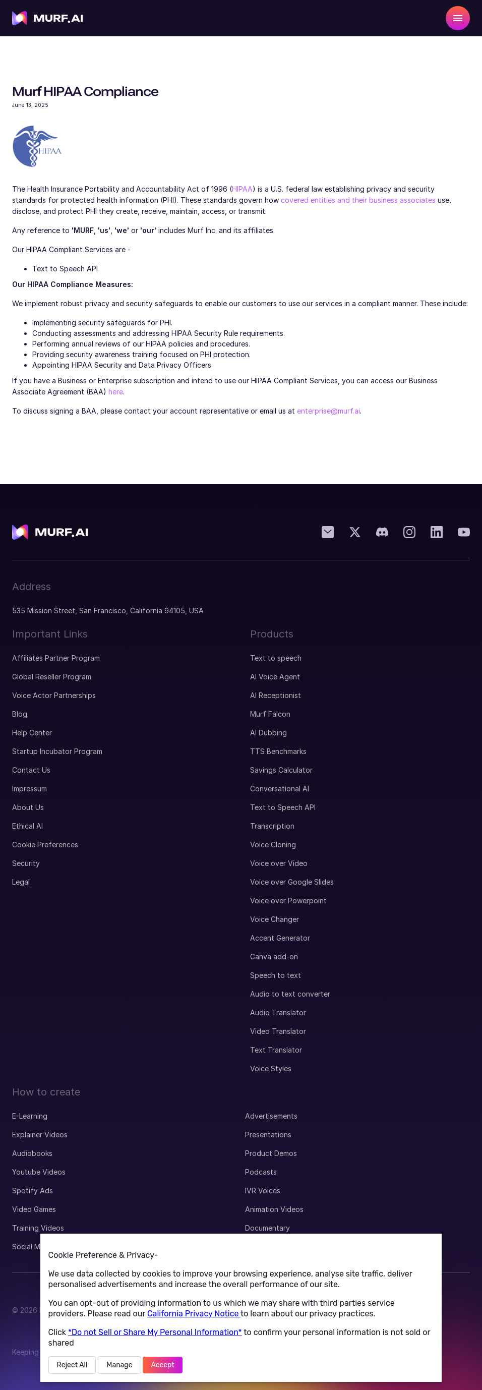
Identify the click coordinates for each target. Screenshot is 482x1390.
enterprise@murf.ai (328, 411)
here (115, 391)
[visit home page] (47, 18)
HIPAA (242, 189)
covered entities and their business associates (358, 200)
